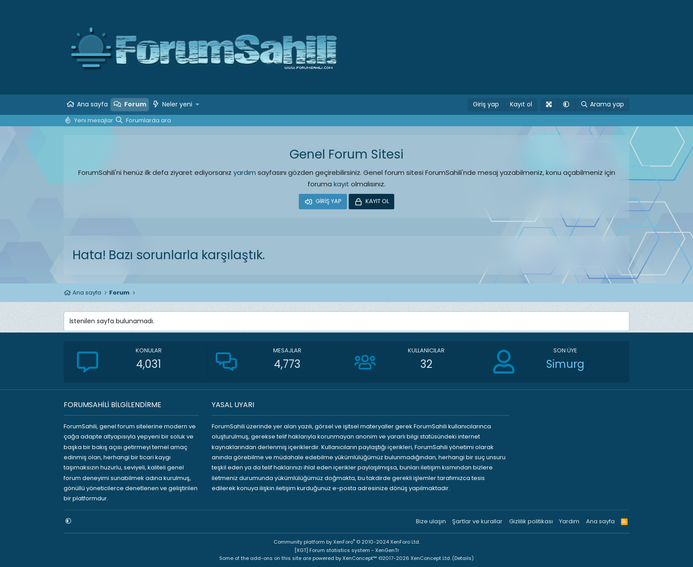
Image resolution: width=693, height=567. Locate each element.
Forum (135, 104)
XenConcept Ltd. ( (432, 558)
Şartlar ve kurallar (477, 521)
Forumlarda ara (148, 120)
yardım (244, 172)
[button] (197, 104)
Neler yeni (177, 104)
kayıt (341, 184)
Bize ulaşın (431, 521)
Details (463, 558)
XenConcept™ (360, 558)
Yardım (569, 521)
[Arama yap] (602, 104)
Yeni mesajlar (93, 120)
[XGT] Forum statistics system (346, 550)
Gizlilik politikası (531, 521)
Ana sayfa (92, 104)
